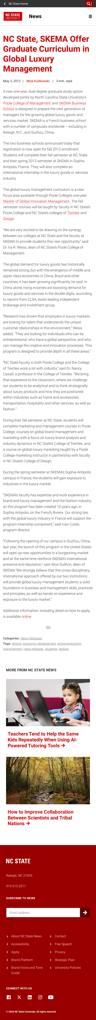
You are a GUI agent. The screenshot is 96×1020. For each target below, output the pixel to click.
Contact (60, 936)
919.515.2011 (16, 886)
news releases (33, 649)
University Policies (68, 968)
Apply (15, 952)
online (26, 616)
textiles (64, 649)
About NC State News (26, 936)
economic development (39, 644)
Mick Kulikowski (38, 81)
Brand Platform (22, 960)
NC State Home (18, 3)
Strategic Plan (65, 960)
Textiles (73, 213)
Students (51, 649)
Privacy (60, 952)
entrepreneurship (69, 644)
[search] (89, 3)
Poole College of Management (27, 103)
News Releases (31, 638)
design (16, 644)
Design (8, 219)
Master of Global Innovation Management (36, 201)
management (12, 649)
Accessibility (20, 944)
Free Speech (63, 944)
